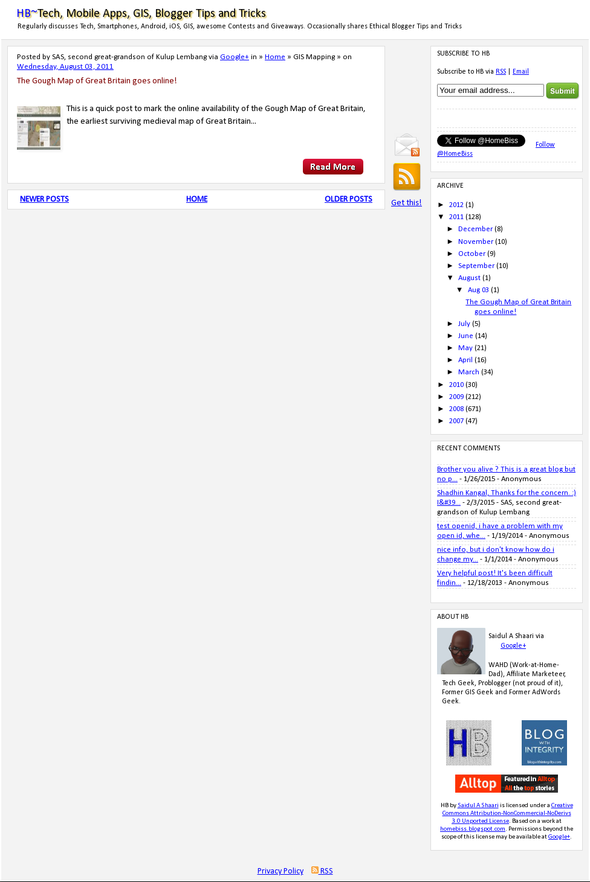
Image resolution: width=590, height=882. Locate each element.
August (469, 278)
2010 (456, 385)
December (475, 229)
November (475, 242)
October (471, 254)
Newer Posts (44, 199)
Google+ (234, 57)
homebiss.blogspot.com (472, 829)
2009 (456, 397)
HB (445, 805)
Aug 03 (478, 290)
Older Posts (348, 199)
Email (521, 71)
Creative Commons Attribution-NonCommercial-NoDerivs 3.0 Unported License (507, 813)
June (465, 336)
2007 (456, 421)
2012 (456, 205)
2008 (456, 409)
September (476, 266)
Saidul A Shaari (478, 805)
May (465, 348)
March (468, 372)
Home (275, 57)
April (465, 360)
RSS (501, 71)
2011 (456, 217)
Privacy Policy (280, 871)
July (464, 324)
